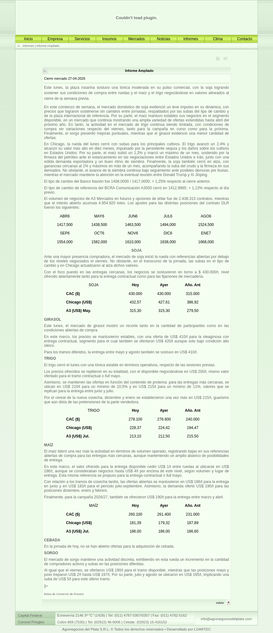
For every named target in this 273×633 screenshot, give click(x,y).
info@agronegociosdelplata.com (226, 619)
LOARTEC (202, 629)
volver (220, 602)
